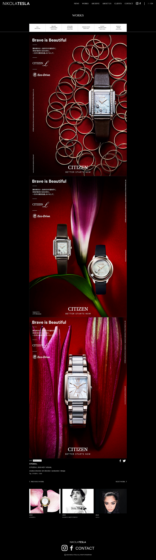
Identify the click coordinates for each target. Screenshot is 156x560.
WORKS (85, 4)
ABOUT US (106, 4)
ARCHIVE (95, 4)
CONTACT (129, 4)
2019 (40, 473)
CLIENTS (118, 4)
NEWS (76, 4)
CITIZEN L (35, 473)
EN (152, 4)
